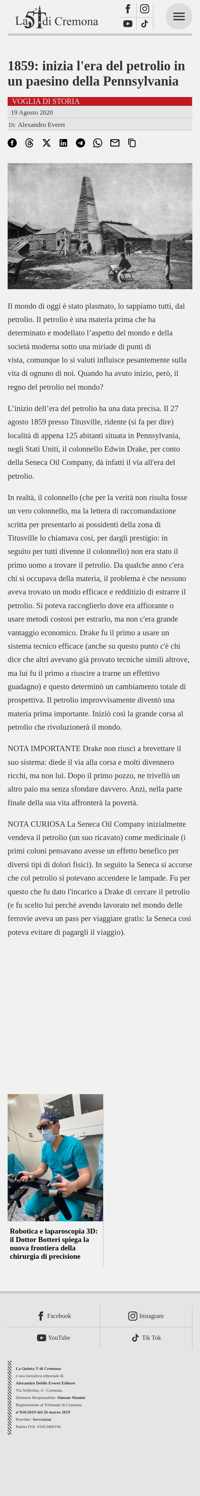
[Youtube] (128, 24)
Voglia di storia (46, 101)
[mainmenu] (179, 16)
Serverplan (42, 1419)
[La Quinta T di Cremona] (58, 16)
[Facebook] (128, 10)
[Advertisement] (100, 1011)
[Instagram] (145, 10)
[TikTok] (145, 24)
